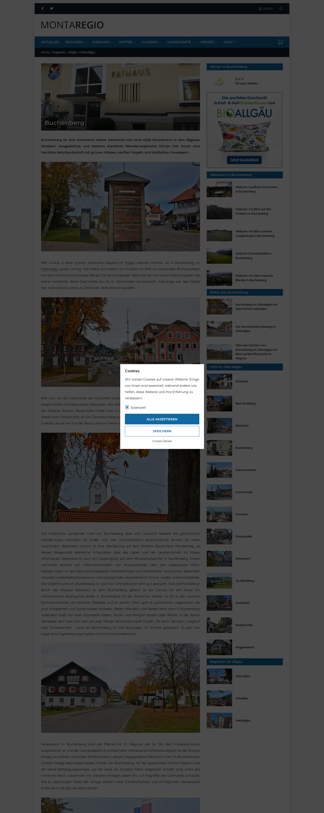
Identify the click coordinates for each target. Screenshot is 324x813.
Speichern (162, 431)
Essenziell (138, 408)
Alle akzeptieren (162, 419)
